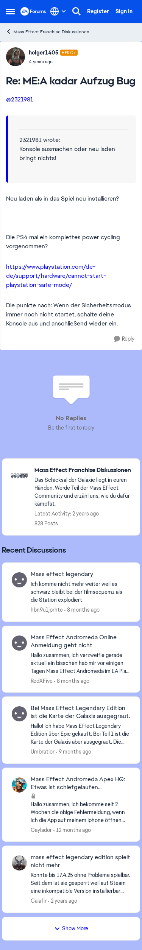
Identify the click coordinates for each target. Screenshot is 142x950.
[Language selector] (58, 11)
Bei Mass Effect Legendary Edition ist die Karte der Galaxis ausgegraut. (80, 712)
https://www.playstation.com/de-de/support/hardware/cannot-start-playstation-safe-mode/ (56, 276)
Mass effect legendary (62, 574)
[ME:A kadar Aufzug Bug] (53, 61)
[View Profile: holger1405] (15, 56)
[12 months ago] (72, 830)
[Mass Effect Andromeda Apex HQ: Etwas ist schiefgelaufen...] (80, 812)
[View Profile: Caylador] (19, 785)
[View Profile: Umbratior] (19, 713)
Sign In (124, 11)
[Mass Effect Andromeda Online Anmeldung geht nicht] (80, 663)
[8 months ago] (82, 610)
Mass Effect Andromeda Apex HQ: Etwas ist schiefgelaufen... (78, 783)
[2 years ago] (62, 901)
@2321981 (19, 99)
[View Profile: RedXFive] (19, 643)
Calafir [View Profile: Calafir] (39, 900)
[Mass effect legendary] (80, 592)
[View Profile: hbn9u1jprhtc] (19, 579)
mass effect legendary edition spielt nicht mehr (80, 861)
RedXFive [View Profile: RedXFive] (42, 680)
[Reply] (124, 339)
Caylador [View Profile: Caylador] (41, 829)
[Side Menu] (10, 11)
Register (98, 11)
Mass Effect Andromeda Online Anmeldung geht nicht (74, 641)
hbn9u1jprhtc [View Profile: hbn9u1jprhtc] (47, 609)
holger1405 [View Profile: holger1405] (43, 52)
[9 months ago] (73, 752)
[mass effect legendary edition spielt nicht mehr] (80, 883)
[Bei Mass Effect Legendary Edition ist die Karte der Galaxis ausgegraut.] (80, 734)
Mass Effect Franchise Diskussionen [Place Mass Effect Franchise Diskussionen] (47, 31)
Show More (71, 928)
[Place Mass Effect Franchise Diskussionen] (83, 470)
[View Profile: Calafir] (19, 863)
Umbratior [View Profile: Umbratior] (43, 751)
